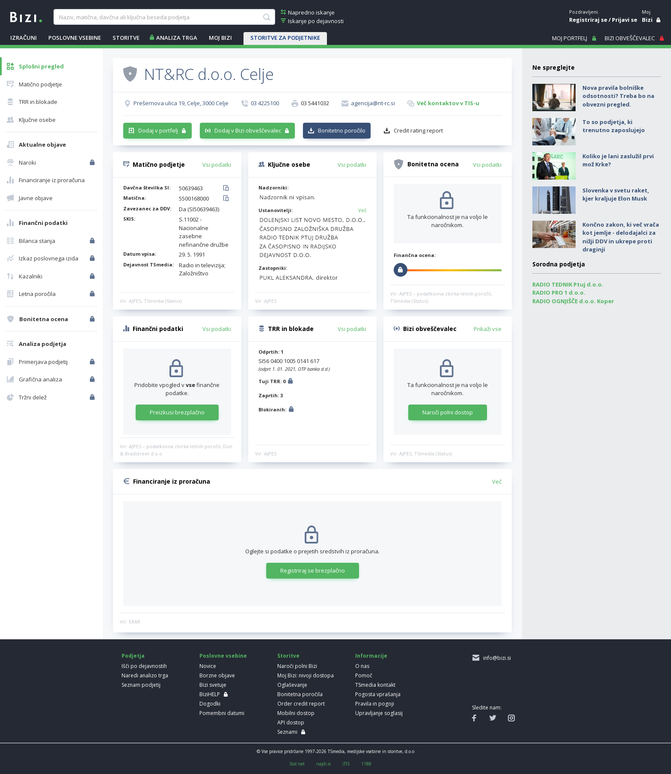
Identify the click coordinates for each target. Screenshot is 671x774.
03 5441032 (315, 103)
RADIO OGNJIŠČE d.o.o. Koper (573, 301)
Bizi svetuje (212, 684)
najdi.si (323, 764)
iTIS (346, 764)
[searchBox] (164, 17)
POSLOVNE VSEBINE (74, 37)
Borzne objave (217, 675)
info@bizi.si (496, 658)
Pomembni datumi (221, 713)
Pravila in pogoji (374, 703)
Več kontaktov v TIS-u (448, 103)
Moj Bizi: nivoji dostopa (305, 675)
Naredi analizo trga (145, 675)
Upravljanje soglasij (379, 713)
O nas (362, 666)
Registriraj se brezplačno (312, 570)
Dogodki (209, 703)
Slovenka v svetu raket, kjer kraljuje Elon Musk (615, 194)
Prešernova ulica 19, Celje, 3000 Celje (181, 103)
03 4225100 (265, 103)
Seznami (287, 732)
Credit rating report (418, 130)
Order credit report (301, 703)
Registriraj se (588, 20)
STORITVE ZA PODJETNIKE (285, 37)
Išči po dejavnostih (144, 666)
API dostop (290, 722)
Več (362, 210)
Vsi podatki (216, 164)
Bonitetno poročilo (341, 130)
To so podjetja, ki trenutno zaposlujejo (613, 126)
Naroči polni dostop (447, 412)
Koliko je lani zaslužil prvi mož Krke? (618, 160)
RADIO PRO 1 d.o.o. (558, 292)
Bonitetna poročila (300, 694)
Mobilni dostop (296, 713)
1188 (366, 764)
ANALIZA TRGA (176, 37)
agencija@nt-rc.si (373, 103)
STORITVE (126, 37)
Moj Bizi (220, 37)
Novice (207, 666)
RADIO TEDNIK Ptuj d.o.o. (567, 284)
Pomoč (363, 675)
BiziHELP (209, 694)
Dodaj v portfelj (158, 130)
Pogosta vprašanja (378, 694)
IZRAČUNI (23, 37)
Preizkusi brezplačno (177, 412)
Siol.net (297, 764)
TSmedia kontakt (375, 684)
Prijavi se (624, 20)
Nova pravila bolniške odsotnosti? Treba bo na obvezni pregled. (618, 96)
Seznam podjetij (141, 684)
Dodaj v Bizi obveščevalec (247, 130)
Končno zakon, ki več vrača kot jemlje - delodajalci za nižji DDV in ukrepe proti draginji (620, 237)
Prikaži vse (488, 329)
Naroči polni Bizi (297, 666)
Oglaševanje (292, 684)
